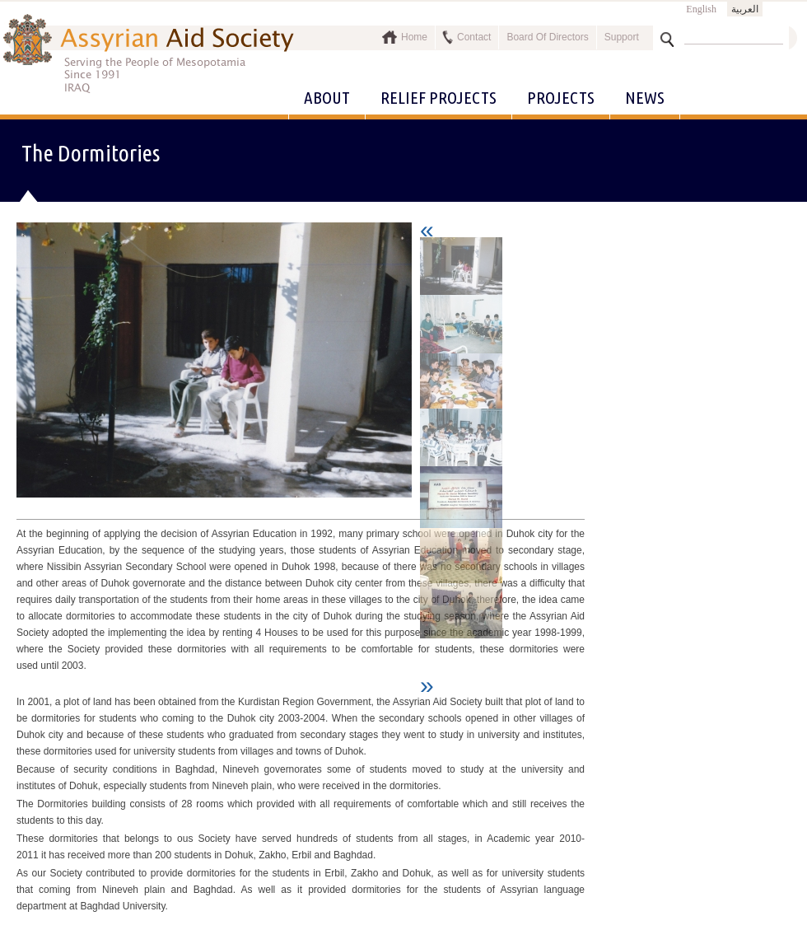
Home (414, 37)
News (645, 97)
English (701, 9)
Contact (474, 37)
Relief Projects (438, 97)
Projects (561, 97)
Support (621, 37)
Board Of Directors (547, 37)
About (327, 97)
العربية (744, 9)
